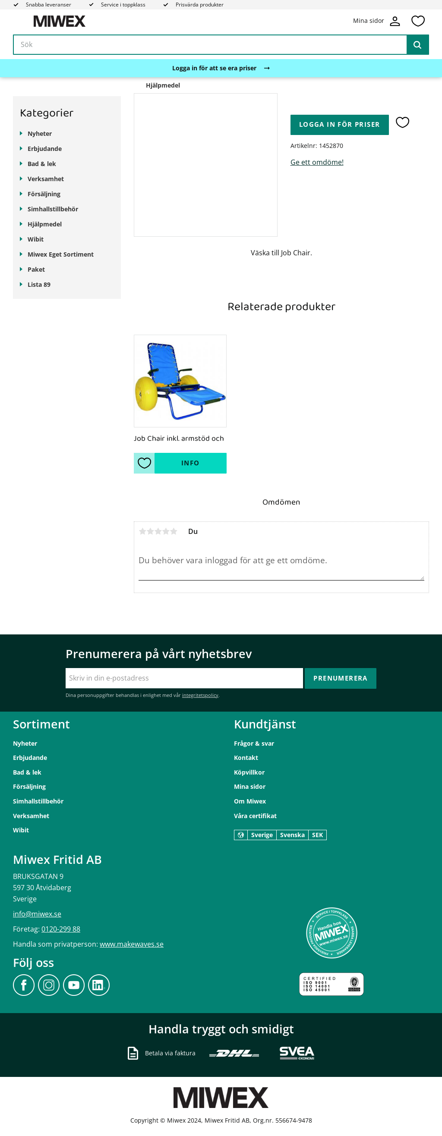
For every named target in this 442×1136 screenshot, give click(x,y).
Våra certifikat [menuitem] (255, 816)
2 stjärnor (150, 531)
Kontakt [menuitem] (246, 757)
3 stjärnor (158, 531)
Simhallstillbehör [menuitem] (53, 209)
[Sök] (417, 44)
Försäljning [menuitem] (44, 194)
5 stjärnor (173, 531)
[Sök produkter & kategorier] (221, 44)
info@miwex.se (37, 914)
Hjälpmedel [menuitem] (45, 224)
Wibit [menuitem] (36, 239)
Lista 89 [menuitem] (39, 284)
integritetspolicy (200, 695)
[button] (418, 21)
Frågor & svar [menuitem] (254, 743)
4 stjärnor (166, 531)
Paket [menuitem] (36, 269)
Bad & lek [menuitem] (42, 164)
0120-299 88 (60, 929)
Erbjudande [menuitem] (45, 148)
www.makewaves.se (132, 944)
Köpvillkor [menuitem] (249, 772)
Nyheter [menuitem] (40, 133)
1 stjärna (142, 531)
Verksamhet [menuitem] (46, 179)
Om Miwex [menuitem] (250, 801)
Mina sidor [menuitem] (249, 786)
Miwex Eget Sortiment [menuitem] (61, 254)
